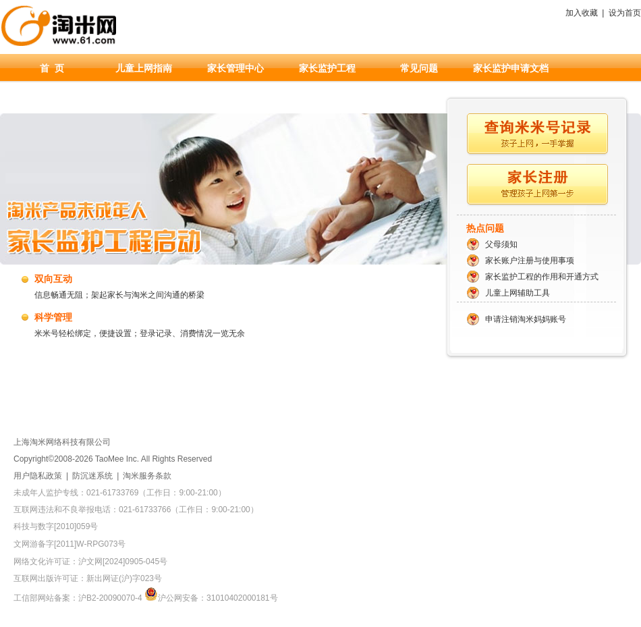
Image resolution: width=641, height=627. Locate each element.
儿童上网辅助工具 (517, 293)
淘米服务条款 (147, 476)
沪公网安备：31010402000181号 (210, 598)
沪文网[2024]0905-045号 (122, 561)
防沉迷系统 (92, 476)
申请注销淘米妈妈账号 (525, 319)
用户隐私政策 (37, 476)
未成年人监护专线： (119, 492)
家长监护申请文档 (511, 68)
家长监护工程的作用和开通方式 (541, 276)
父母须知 (501, 244)
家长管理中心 (235, 68)
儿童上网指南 (143, 68)
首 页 (52, 68)
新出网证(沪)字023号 (124, 578)
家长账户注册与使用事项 (529, 260)
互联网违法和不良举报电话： (135, 509)
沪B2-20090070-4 (110, 598)
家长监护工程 (327, 68)
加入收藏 (581, 13)
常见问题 (419, 68)
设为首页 (625, 13)
